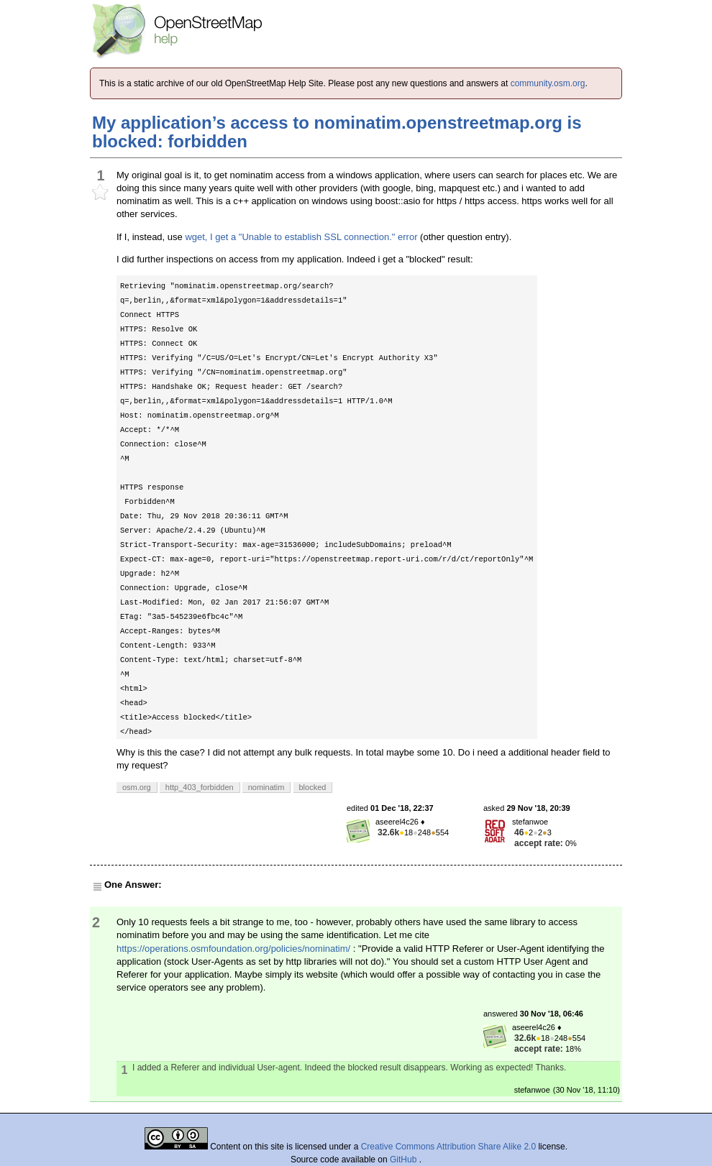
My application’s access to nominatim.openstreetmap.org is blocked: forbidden (337, 132)
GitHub (404, 1159)
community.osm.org (548, 83)
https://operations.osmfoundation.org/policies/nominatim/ (233, 948)
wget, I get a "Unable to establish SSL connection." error (301, 236)
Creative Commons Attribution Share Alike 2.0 (448, 1147)
